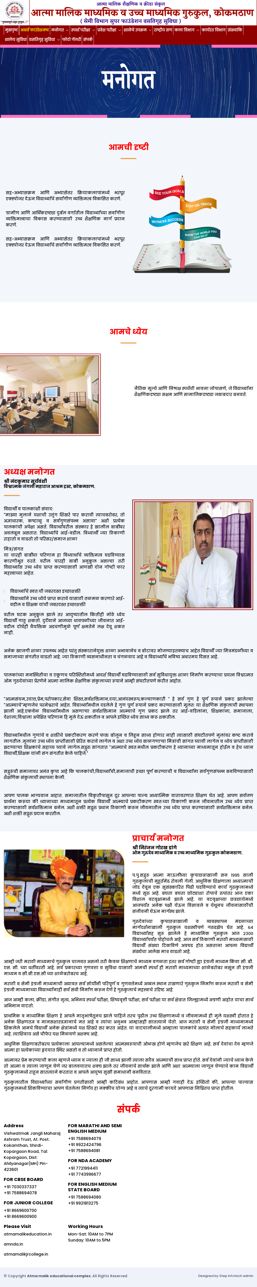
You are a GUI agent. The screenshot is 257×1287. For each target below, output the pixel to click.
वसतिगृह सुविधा (42, 39)
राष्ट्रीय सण (163, 30)
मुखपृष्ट (11, 30)
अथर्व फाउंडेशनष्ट (34, 30)
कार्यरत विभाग (213, 30)
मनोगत (58, 30)
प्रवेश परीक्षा (107, 30)
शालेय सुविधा (16, 39)
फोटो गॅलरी (71, 39)
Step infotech (230, 1275)
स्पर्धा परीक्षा (81, 30)
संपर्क (87, 39)
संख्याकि (235, 30)
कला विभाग (184, 30)
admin (248, 1275)
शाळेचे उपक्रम (135, 30)
